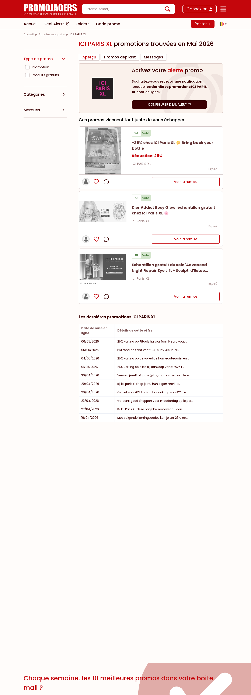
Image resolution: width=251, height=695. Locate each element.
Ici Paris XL (140, 221)
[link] (29, 34)
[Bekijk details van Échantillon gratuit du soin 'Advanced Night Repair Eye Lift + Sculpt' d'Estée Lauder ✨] (102, 269)
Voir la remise (185, 181)
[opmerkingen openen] (106, 181)
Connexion (197, 9)
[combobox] (128, 9)
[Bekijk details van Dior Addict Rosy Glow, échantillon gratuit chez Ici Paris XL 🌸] (102, 211)
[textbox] (125, 9)
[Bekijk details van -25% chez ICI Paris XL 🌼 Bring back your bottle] (102, 150)
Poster (203, 23)
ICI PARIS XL (141, 163)
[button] (222, 24)
